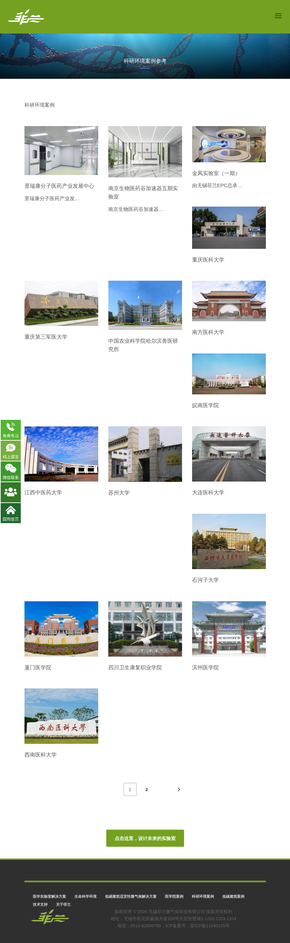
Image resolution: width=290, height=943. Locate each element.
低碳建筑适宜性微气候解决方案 (131, 896)
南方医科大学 (208, 332)
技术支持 (40, 904)
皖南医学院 (205, 405)
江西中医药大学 (43, 492)
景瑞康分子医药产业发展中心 (59, 186)
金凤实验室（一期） (216, 173)
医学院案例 (174, 896)
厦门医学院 (37, 667)
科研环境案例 (203, 896)
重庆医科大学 (208, 260)
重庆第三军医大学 (45, 337)
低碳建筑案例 (233, 896)
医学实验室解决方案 (49, 896)
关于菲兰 (63, 904)
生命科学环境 (85, 896)
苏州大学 (119, 493)
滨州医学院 (205, 667)
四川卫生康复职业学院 (135, 667)
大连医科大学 (208, 492)
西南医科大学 (40, 755)
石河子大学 (205, 580)
